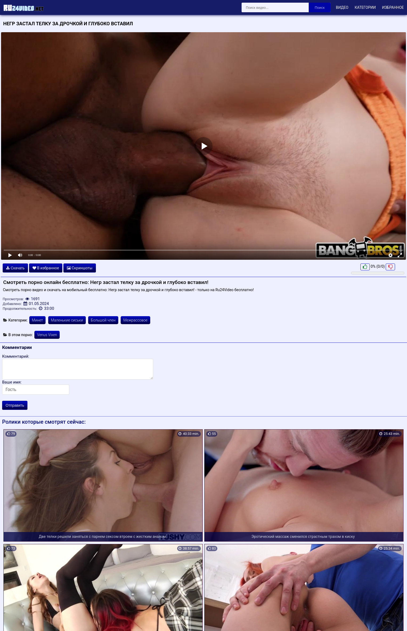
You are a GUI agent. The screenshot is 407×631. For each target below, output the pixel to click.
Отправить (15, 405)
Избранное (393, 7)
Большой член (103, 320)
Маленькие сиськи (67, 320)
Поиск (320, 8)
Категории (365, 7)
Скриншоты (79, 268)
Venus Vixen (47, 335)
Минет (37, 320)
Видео (342, 7)
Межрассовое (135, 320)
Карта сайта (11, 620)
